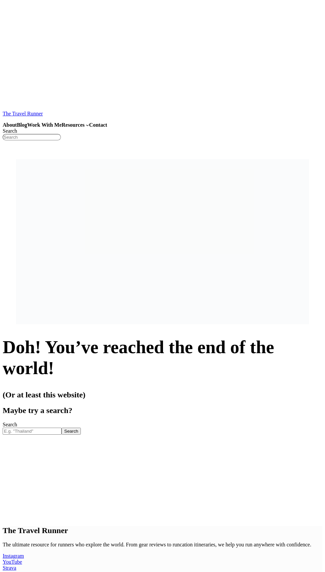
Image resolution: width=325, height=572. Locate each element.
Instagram (13, 556)
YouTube (12, 562)
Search (10, 131)
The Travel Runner (23, 113)
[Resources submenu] (87, 125)
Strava (9, 568)
